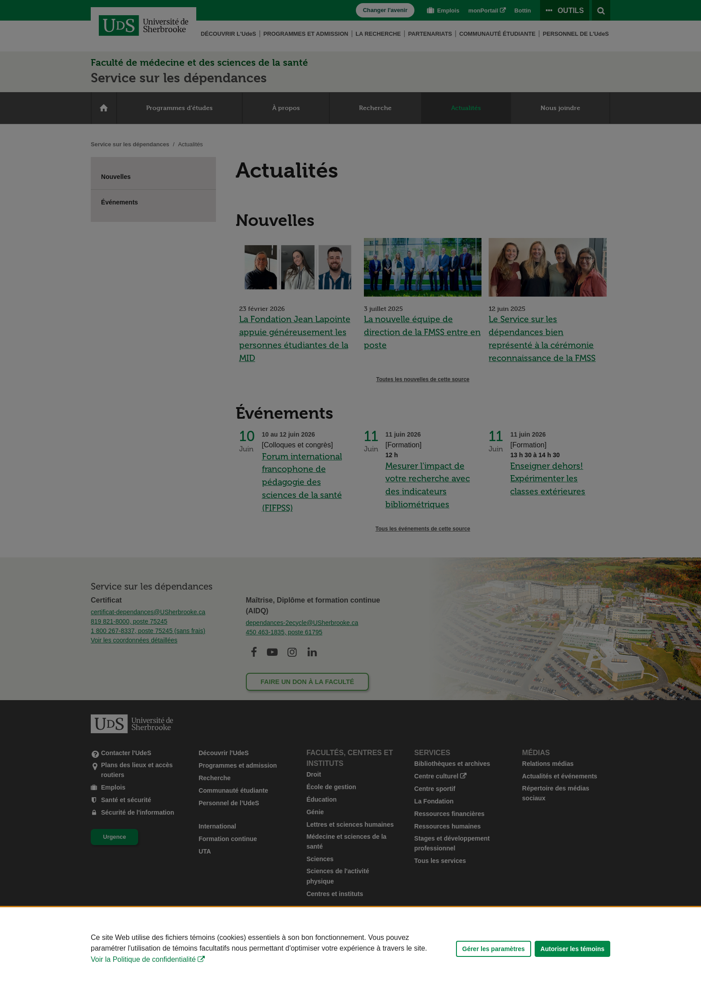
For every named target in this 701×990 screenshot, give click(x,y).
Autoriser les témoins (572, 948)
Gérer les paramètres (493, 948)
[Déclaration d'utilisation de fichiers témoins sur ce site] (350, 948)
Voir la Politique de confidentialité (143, 959)
